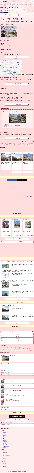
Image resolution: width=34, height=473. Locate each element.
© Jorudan (30, 74)
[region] (17, 68)
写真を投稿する (17, 138)
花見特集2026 (3, 1)
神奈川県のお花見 (15, 4)
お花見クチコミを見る (5, 407)
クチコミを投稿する (17, 104)
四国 (1, 342)
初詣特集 (4, 458)
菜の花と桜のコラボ (5, 372)
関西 (18, 334)
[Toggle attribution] (32, 74)
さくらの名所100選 (5, 363)
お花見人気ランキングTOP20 (17, 238)
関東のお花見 (9, 4)
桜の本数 (20, 241)
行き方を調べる (17, 56)
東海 (1, 340)
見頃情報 (3, 14)
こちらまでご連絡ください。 (29, 144)
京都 (12, 331)
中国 (18, 340)
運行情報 (4, 435)
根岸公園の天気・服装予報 (17, 83)
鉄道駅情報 (4, 440)
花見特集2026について (16, 419)
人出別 (2, 241)
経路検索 (4, 433)
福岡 (23, 331)
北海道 (2, 336)
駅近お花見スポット (5, 368)
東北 (18, 336)
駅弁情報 (4, 466)
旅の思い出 (4, 467)
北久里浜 (7, 91)
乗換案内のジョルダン (14, 470)
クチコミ (12, 14)
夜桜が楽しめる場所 (5, 365)
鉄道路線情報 (5, 441)
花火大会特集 (5, 452)
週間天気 (16, 14)
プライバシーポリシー (22, 470)
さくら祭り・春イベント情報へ (16, 323)
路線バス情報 (5, 443)
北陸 (18, 338)
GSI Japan (26, 74)
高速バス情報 (5, 444)
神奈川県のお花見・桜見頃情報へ (6, 422)
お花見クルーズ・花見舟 (5, 374)
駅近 (10, 12)
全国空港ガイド (5, 447)
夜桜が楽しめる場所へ (28, 171)
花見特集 (4, 451)
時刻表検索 (4, 432)
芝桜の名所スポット (5, 370)
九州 (18, 342)
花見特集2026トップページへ (6, 424)
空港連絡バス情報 (6, 446)
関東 (1, 334)
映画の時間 (4, 463)
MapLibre (21, 74)
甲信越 (2, 338)
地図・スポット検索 (6, 436)
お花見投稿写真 (4, 409)
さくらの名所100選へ (16, 171)
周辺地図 (7, 14)
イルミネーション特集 (6, 455)
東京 (1, 331)
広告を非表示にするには (29, 196)
